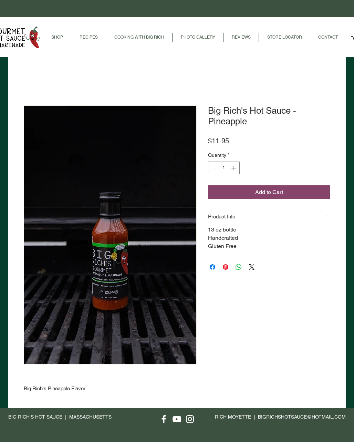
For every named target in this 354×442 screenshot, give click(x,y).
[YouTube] (176, 419)
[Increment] (234, 168)
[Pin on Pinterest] (225, 267)
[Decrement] (213, 168)
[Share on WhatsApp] (239, 267)
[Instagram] (190, 419)
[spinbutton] (224, 168)
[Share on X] (252, 267)
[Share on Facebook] (212, 267)
